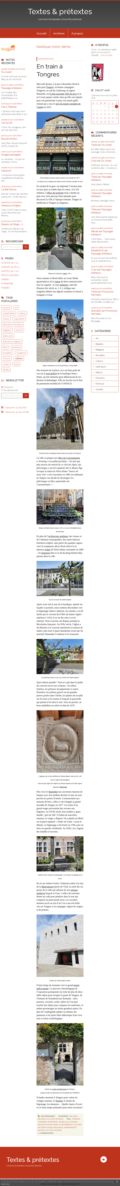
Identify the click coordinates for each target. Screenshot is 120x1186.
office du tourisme (55, 193)
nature (22, 313)
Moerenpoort (48, 886)
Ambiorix (63, 285)
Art (97, 338)
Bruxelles (100, 355)
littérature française (12, 324)
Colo (94, 160)
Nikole (94, 231)
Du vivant (6, 72)
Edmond (6, 170)
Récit (5, 347)
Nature (99, 372)
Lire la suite (106, 55)
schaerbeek (8, 313)
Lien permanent (46, 1116)
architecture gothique (58, 536)
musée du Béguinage (59, 1089)
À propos (77, 33)
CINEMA (5, 279)
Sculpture (21, 352)
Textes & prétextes (60, 11)
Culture (50, 1119)
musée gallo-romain (68, 1122)
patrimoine (53, 1122)
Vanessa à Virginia (10, 205)
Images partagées (11, 154)
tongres (76, 1119)
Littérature (101, 366)
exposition (19, 318)
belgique (7, 330)
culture (19, 358)
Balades (73, 1116)
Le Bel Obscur (9, 189)
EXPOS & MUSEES (10, 275)
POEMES (5, 287)
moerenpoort (70, 1127)
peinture (16, 347)
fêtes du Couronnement (69, 458)
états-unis (8, 335)
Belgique (42, 1119)
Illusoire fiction (9, 138)
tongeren (42, 1122)
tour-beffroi (51, 373)
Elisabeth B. (97, 250)
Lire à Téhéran (9, 106)
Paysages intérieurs (11, 88)
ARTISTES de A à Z (10, 271)
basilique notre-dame (48, 1125)
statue (57, 281)
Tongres (49, 87)
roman (6, 364)
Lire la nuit (6, 122)
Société (99, 389)
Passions (59, 1119)
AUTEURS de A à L (10, 262)
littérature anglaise (12, 341)
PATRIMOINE (7, 283)
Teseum (59, 1101)
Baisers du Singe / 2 (12, 224)
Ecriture (6, 358)
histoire (6, 307)
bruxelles (7, 352)
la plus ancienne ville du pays (63, 94)
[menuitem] (41, 33)
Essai (16, 364)
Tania (94, 144)
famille (6, 369)
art (16, 307)
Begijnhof (53, 792)
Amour (6, 318)
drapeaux (45, 553)
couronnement (66, 1125)
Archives (58, 33)
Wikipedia (63, 787)
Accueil (41, 33)
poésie (19, 330)
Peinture (100, 383)
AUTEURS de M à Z (10, 267)
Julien (65, 273)
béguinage (58, 1127)
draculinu (96, 310)
